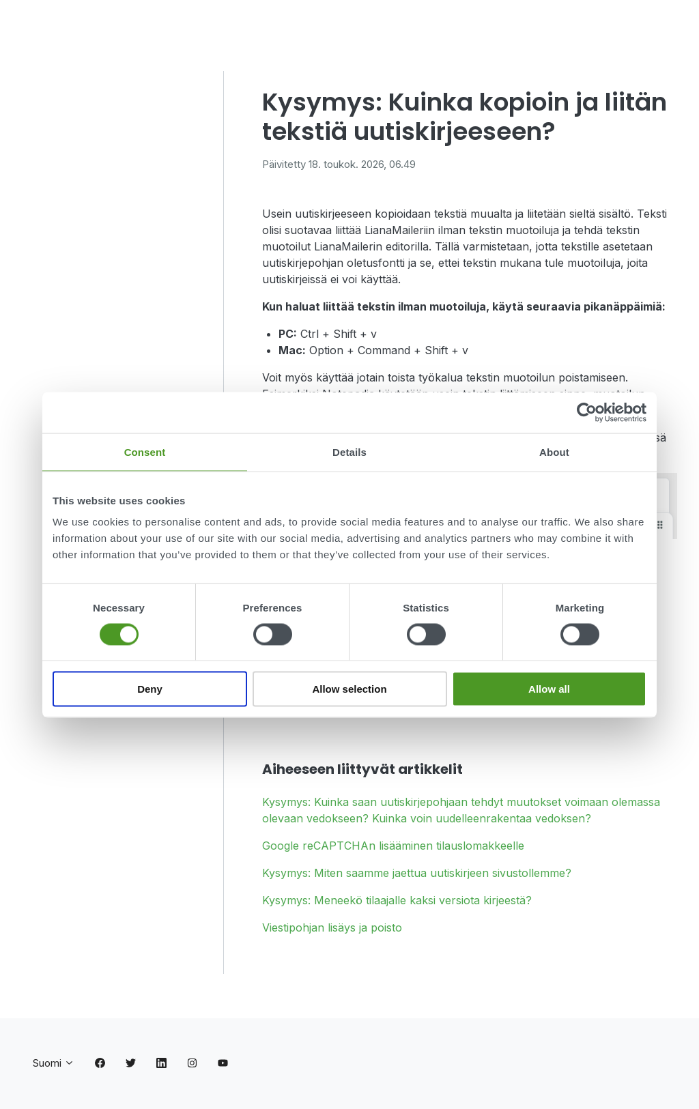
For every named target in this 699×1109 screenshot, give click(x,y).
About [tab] (554, 451)
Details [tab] (349, 451)
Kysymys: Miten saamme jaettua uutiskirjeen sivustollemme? (416, 873)
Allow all (549, 689)
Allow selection (349, 689)
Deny (149, 689)
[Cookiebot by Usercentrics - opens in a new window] (586, 412)
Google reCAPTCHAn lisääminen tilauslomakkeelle (393, 845)
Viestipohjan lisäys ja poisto (332, 927)
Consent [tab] (145, 451)
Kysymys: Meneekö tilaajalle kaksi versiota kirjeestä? (397, 900)
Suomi (53, 1062)
